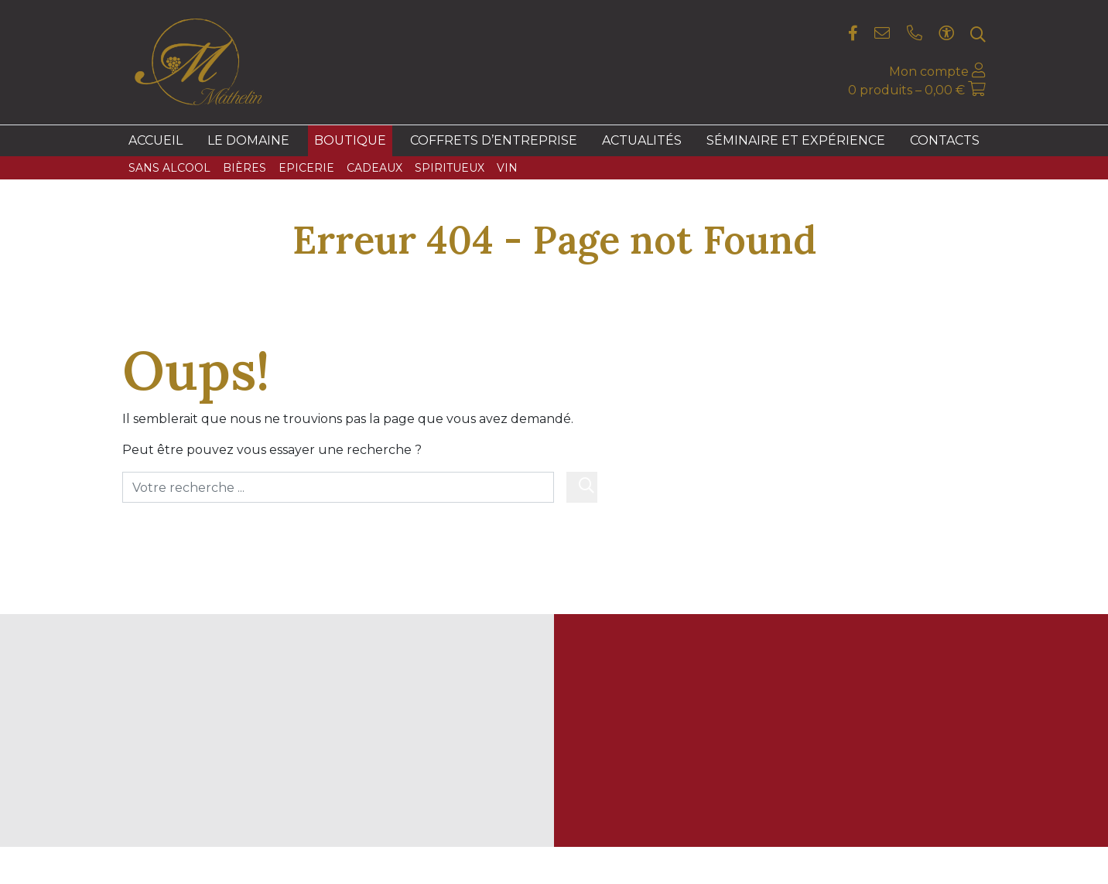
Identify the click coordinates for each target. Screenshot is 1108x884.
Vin (507, 168)
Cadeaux (374, 168)
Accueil (155, 140)
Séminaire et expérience (795, 140)
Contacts (945, 140)
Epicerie (306, 168)
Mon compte (937, 71)
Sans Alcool (169, 168)
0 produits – (908, 90)
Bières (244, 168)
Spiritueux (449, 168)
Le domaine (248, 140)
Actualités (642, 140)
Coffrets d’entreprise (493, 140)
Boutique (350, 140)
